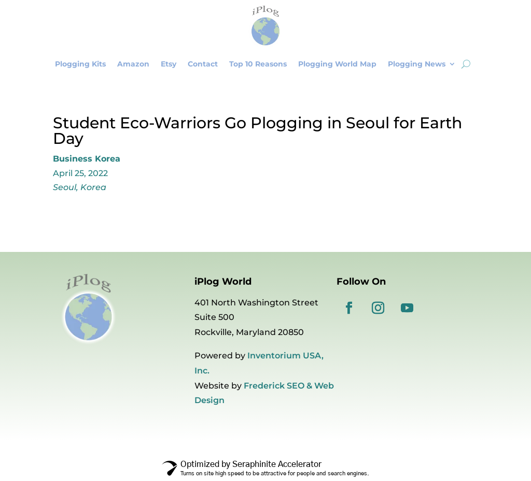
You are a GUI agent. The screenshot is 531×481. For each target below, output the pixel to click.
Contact (203, 64)
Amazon (133, 64)
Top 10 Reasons (258, 64)
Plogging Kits (80, 64)
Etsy (168, 64)
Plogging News (416, 64)
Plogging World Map (337, 64)
